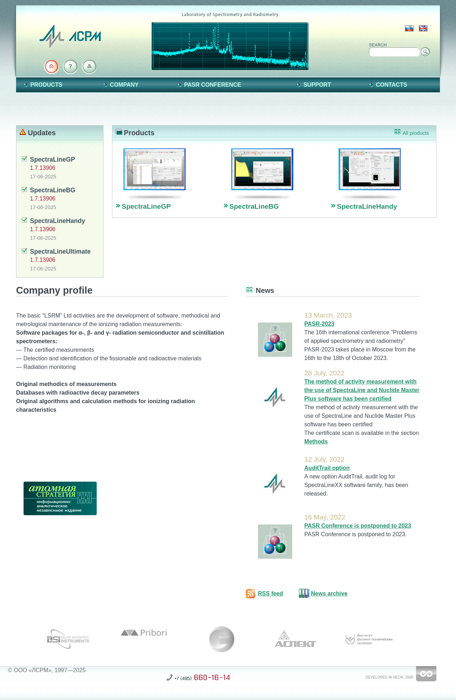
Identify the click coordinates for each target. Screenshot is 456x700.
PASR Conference (212, 85)
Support (317, 85)
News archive (329, 593)
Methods (316, 441)
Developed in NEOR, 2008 (389, 677)
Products (46, 85)
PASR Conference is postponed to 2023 (357, 526)
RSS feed (270, 593)
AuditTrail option (327, 468)
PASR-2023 (319, 324)
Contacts (391, 85)
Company (124, 85)
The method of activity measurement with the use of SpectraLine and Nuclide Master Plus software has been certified (362, 390)
